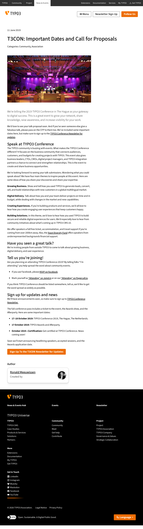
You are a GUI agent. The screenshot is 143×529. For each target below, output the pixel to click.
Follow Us (129, 14)
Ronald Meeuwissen (22, 376)
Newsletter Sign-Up (106, 14)
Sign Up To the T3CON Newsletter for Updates (36, 355)
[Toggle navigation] (84, 14)
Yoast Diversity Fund (58, 233)
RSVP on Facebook (49, 272)
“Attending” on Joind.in (40, 278)
